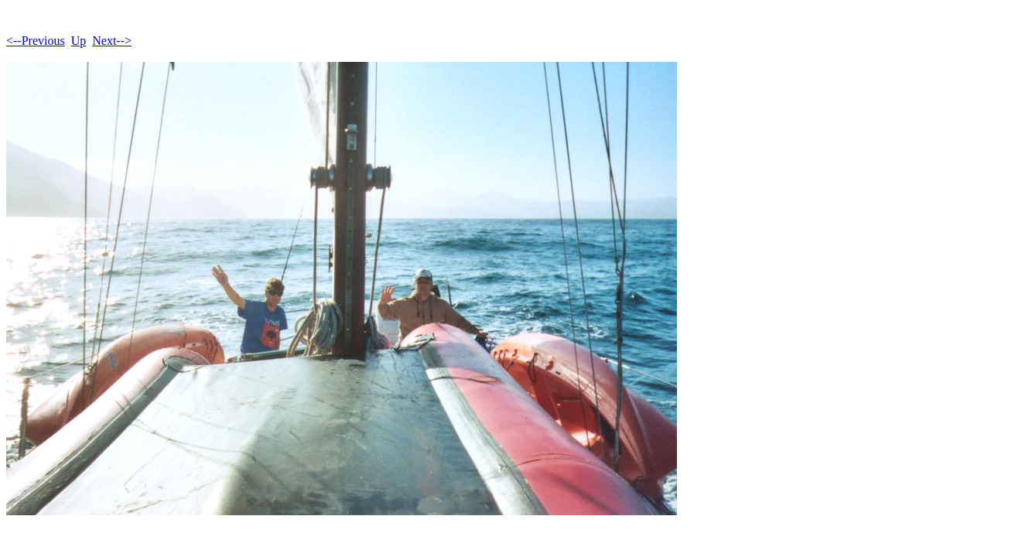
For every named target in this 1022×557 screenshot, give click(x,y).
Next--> (112, 40)
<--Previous (35, 40)
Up (79, 40)
